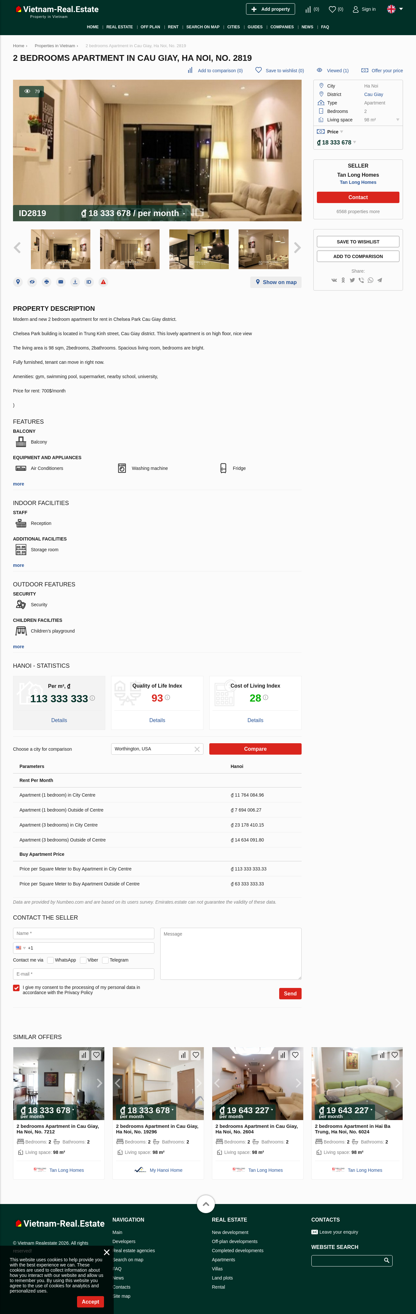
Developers (124, 1239)
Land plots (222, 1275)
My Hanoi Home (166, 1167)
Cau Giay (373, 94)
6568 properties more (358, 209)
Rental (218, 1284)
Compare (255, 746)
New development (230, 1230)
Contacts (121, 1284)
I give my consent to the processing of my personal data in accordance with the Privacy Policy (81, 987)
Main (117, 1230)
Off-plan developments (235, 1239)
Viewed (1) (338, 70)
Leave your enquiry (338, 1229)
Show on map (280, 280)
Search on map (127, 1257)
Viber (93, 957)
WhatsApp (65, 957)
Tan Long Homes (358, 180)
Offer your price (387, 70)
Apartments (223, 1257)
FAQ (117, 1266)
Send (290, 991)
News (118, 1275)
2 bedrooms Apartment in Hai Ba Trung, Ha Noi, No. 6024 (352, 1126)
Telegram (119, 957)
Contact (358, 195)
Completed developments (238, 1248)
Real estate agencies (133, 1248)
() (316, 9)
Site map (121, 1293)
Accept (90, 1302)
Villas (217, 1266)
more (18, 481)
